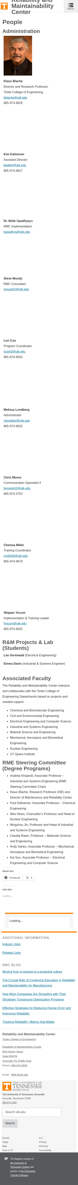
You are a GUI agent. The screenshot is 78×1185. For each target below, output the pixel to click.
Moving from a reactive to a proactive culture (32, 971)
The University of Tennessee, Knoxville (4, 6)
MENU (73, 6)
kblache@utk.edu (15, 97)
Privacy (42, 1142)
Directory (43, 1146)
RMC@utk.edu (19, 1074)
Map (4, 1146)
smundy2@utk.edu (16, 289)
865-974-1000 (9, 1102)
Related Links (11, 952)
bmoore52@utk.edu (17, 488)
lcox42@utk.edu (14, 351)
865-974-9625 (19, 1065)
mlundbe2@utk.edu (17, 420)
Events (5, 1138)
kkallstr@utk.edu (15, 165)
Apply (5, 1142)
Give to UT (7, 1150)
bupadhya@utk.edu (17, 231)
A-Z (41, 1138)
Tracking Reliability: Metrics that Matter (28, 1021)
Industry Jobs (11, 944)
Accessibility (45, 1150)
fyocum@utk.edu (15, 623)
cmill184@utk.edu (16, 555)
